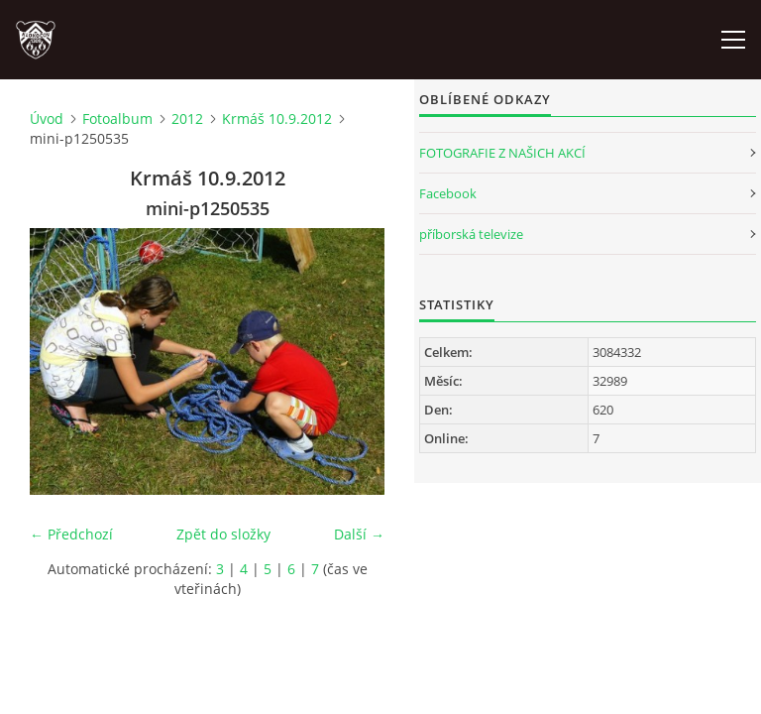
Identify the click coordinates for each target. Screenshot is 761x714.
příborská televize (471, 234)
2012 (187, 118)
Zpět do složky (223, 534)
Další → (359, 534)
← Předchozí (71, 534)
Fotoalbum (117, 118)
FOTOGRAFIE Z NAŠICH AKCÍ (502, 153)
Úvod (46, 118)
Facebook (448, 193)
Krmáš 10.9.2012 (277, 118)
